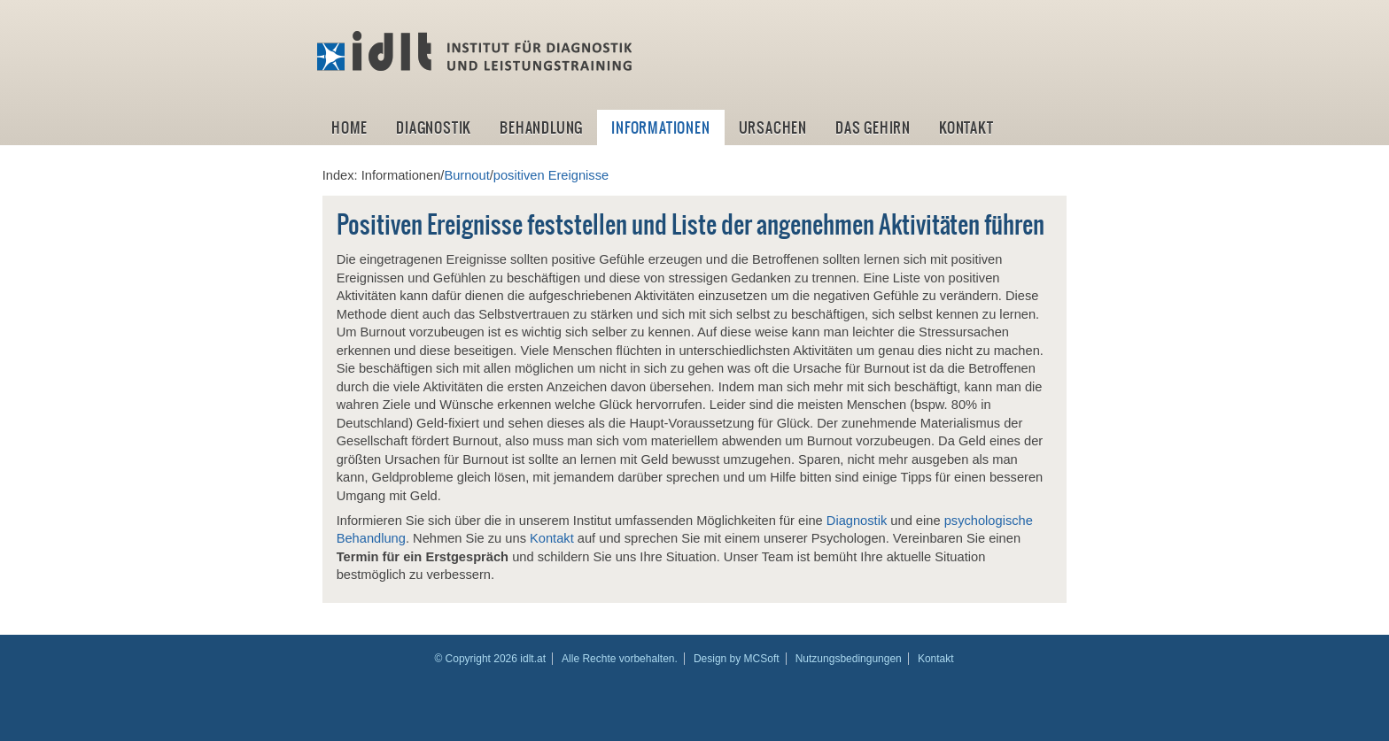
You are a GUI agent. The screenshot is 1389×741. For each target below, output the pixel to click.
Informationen (660, 127)
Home (349, 127)
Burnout (466, 175)
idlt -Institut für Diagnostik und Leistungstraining (476, 51)
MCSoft (762, 658)
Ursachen (773, 127)
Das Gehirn (873, 127)
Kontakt (966, 127)
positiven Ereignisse (551, 175)
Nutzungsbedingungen (848, 658)
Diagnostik (433, 127)
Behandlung (541, 127)
